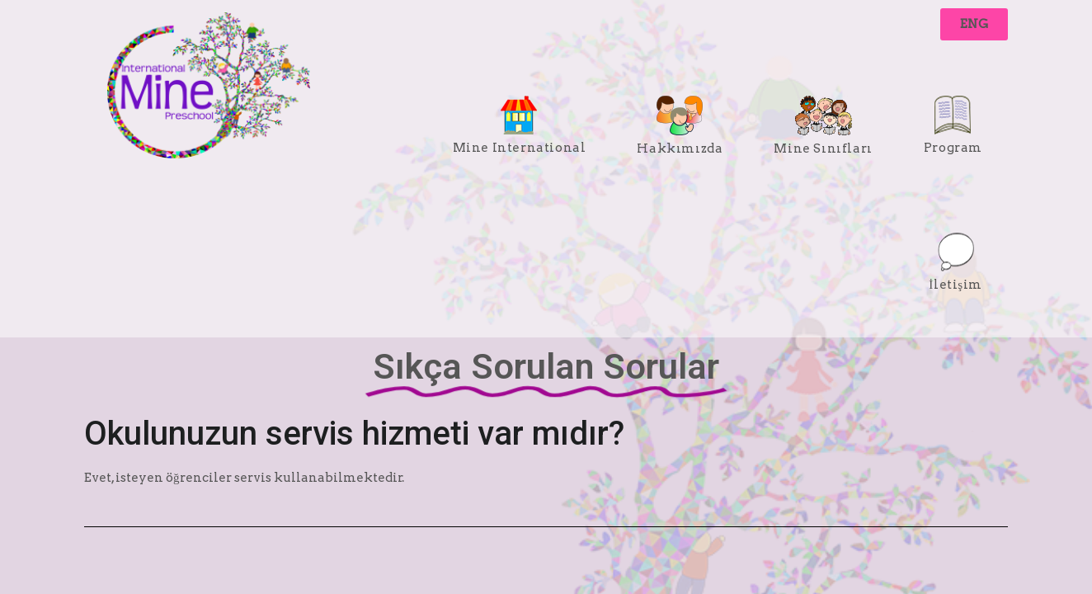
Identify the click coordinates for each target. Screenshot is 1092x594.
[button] (974, 24)
